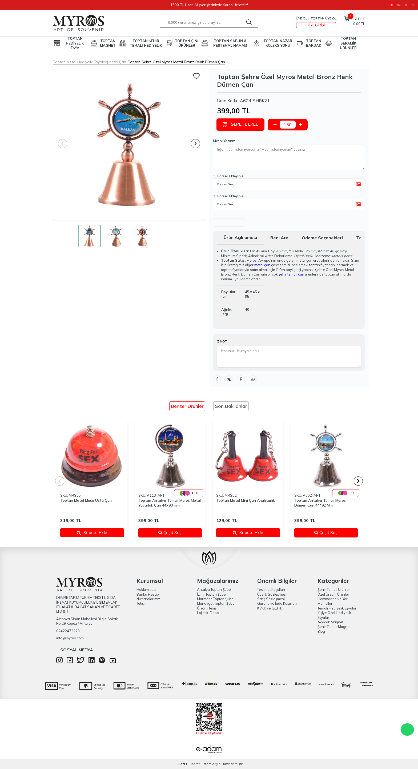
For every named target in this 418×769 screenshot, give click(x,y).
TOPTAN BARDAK (313, 43)
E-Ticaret (193, 764)
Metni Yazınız (224, 141)
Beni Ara (279, 237)
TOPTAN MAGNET (108, 43)
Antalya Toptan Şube (214, 589)
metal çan (262, 265)
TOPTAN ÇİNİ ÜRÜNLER (186, 43)
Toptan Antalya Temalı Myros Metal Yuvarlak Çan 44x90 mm (169, 503)
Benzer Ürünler (187, 406)
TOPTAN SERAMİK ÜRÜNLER (348, 43)
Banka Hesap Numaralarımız (148, 596)
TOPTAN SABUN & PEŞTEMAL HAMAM (230, 43)
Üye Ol (301, 18)
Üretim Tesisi (207, 608)
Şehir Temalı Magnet (334, 626)
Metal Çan (117, 61)
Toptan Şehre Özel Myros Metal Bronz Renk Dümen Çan (176, 61)
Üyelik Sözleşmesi (272, 594)
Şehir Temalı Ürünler (333, 589)
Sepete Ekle (240, 124)
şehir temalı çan (291, 274)
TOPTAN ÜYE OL (323, 18)
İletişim (141, 603)
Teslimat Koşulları (271, 589)
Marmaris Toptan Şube (215, 599)
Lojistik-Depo (208, 613)
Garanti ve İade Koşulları (277, 603)
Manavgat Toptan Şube (216, 603)
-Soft (180, 764)
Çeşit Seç (176, 532)
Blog (321, 631)
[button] (195, 143)
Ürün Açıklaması (240, 237)
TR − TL (402, 5)
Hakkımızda (146, 589)
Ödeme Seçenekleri (322, 237)
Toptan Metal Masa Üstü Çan (86, 500)
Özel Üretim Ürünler (333, 594)
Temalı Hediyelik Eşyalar (336, 608)
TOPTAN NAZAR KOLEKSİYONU (277, 43)
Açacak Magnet (330, 622)
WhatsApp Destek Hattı (407, 729)
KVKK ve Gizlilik (269, 608)
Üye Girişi (316, 25)
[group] (129, 145)
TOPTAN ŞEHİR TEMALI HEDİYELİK (146, 43)
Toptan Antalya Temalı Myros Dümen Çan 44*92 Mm (320, 503)
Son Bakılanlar (231, 406)
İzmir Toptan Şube (211, 594)
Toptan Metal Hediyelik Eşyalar (80, 61)
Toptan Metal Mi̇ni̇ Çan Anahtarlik (245, 500)
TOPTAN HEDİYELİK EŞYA (75, 43)
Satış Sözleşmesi (271, 599)
